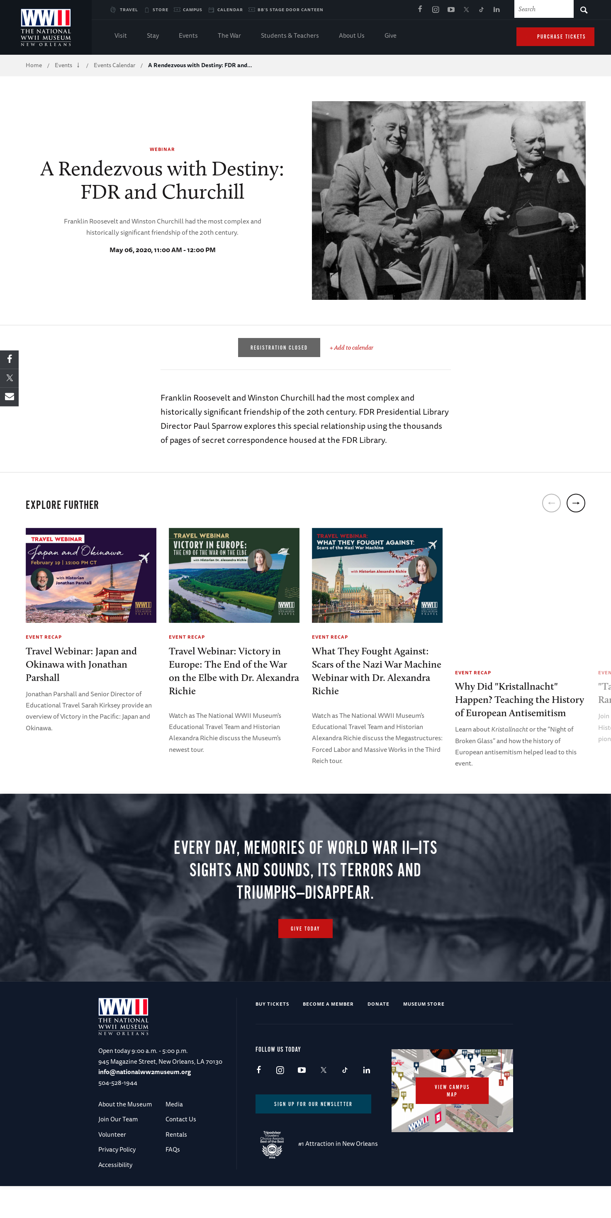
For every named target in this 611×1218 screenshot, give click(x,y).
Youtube (451, 10)
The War (229, 36)
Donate (378, 1035)
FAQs (173, 1181)
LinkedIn (497, 10)
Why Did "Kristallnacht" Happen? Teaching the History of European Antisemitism (519, 699)
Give (391, 36)
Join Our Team (118, 1151)
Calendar (230, 9)
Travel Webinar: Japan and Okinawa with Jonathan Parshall (81, 664)
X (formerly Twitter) (466, 10)
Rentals (176, 1166)
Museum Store (424, 1035)
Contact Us (181, 1151)
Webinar (162, 149)
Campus (192, 9)
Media (174, 1136)
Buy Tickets (272, 1035)
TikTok (481, 10)
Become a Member (328, 1035)
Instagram (435, 10)
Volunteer (112, 1166)
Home (34, 65)
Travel (129, 9)
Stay (153, 36)
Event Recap (44, 636)
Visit (120, 36)
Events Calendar (114, 65)
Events (188, 36)
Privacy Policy (117, 1181)
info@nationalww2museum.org (144, 1104)
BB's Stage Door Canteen (291, 9)
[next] (576, 503)
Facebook (420, 10)
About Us (352, 36)
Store (160, 9)
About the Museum (125, 1136)
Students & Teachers (290, 36)
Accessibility (115, 1196)
